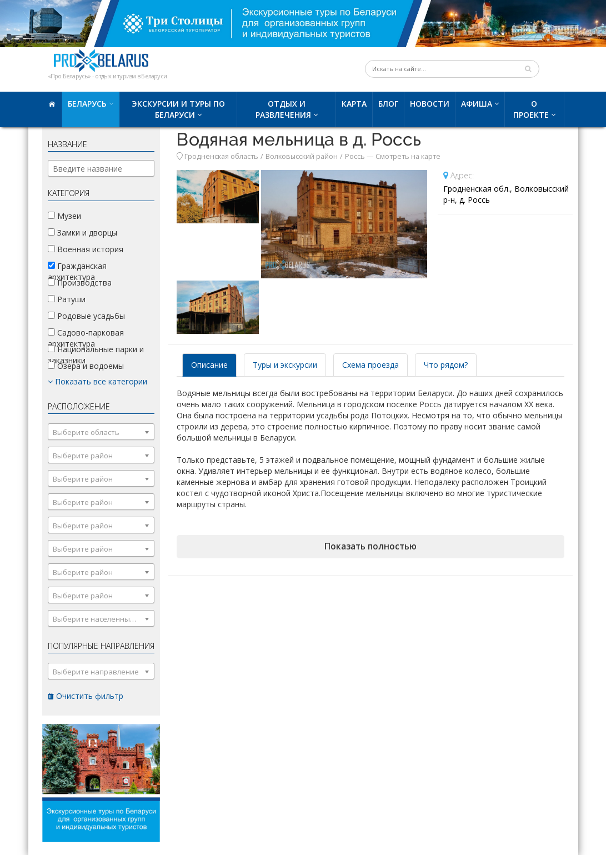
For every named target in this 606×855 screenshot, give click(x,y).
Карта (354, 103)
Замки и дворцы (82, 232)
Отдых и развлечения (283, 109)
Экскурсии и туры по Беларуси (178, 109)
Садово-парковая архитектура (86, 338)
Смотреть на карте (407, 156)
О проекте (531, 109)
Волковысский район (302, 156)
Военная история (85, 249)
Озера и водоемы (86, 366)
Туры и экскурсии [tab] (285, 364)
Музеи (64, 216)
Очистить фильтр (85, 696)
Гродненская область (221, 156)
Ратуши (67, 299)
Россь (355, 156)
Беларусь (87, 103)
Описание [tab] (209, 364)
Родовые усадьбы (86, 316)
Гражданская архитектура (77, 271)
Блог (388, 103)
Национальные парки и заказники (96, 355)
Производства (80, 282)
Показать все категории (97, 381)
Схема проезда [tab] (370, 364)
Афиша (476, 103)
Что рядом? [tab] (446, 364)
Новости (429, 103)
